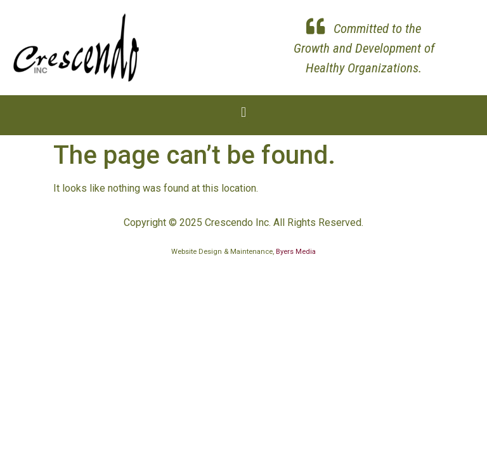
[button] (243, 112)
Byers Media (296, 252)
